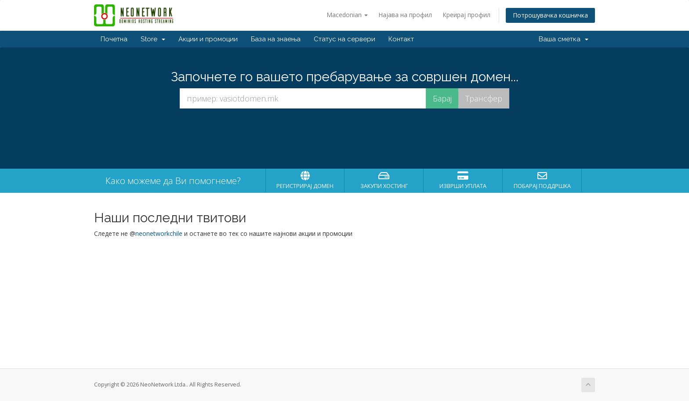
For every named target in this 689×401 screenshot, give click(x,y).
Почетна (114, 39)
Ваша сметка (563, 39)
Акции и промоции (208, 39)
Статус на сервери (344, 39)
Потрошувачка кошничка (550, 15)
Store (153, 39)
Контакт (401, 39)
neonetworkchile (158, 233)
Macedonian (347, 15)
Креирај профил (466, 15)
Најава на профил (405, 15)
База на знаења (276, 39)
